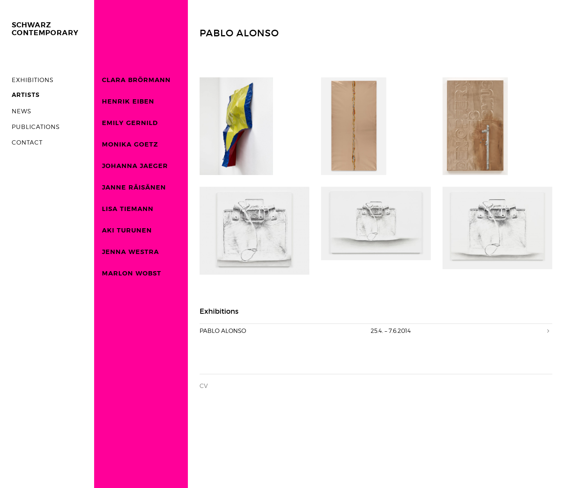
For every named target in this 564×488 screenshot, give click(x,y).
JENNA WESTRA (130, 252)
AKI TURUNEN (127, 230)
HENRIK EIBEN (128, 101)
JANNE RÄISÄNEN (134, 187)
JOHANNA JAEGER (135, 166)
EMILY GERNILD (130, 123)
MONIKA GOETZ (130, 144)
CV (204, 386)
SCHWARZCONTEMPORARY (45, 29)
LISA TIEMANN (127, 209)
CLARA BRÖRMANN (136, 80)
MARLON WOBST (131, 273)
